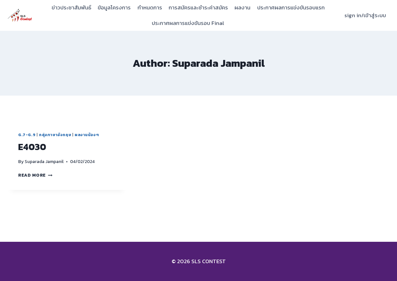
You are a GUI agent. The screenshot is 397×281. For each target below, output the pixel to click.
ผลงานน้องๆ (87, 135)
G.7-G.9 (26, 135)
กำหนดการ (150, 7)
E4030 (32, 147)
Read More (35, 175)
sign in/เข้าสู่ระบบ (365, 15)
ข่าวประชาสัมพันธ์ (71, 7)
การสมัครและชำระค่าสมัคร (198, 7)
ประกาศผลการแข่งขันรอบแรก (291, 7)
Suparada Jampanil (44, 161)
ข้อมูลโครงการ (114, 7)
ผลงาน (242, 7)
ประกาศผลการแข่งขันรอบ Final (188, 23)
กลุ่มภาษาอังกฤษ (55, 135)
